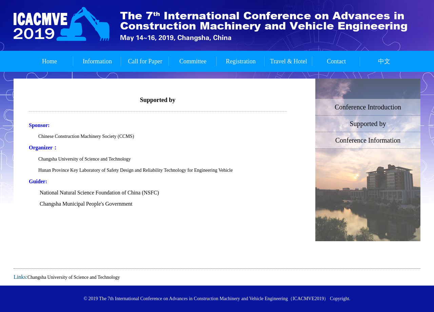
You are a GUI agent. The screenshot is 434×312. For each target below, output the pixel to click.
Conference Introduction (368, 107)
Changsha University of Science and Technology (73, 277)
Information (97, 61)
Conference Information (368, 140)
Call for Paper (145, 61)
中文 (384, 61)
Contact (336, 61)
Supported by (368, 123)
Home (49, 61)
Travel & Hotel (288, 61)
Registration (241, 61)
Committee (192, 61)
